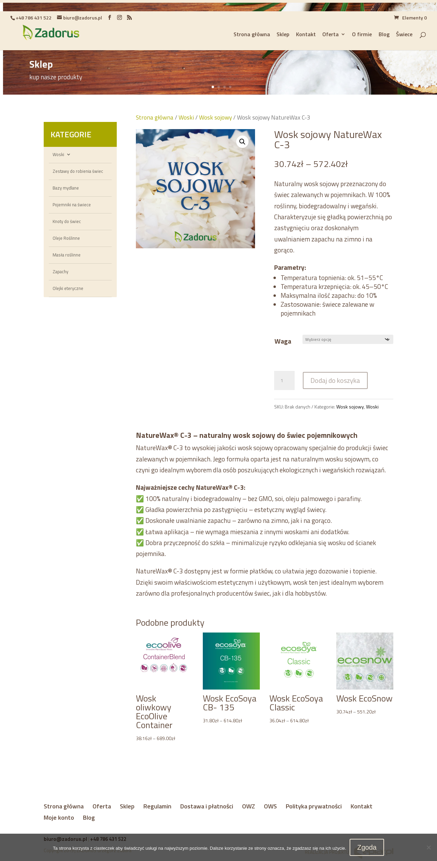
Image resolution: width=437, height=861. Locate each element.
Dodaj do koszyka (335, 380)
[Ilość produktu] (284, 380)
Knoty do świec (67, 221)
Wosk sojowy (215, 117)
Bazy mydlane (66, 187)
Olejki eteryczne (68, 288)
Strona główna (154, 117)
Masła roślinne (67, 254)
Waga (282, 341)
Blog (89, 817)
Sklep (127, 806)
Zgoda (367, 847)
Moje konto (59, 817)
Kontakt (361, 806)
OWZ (248, 806)
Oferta (102, 806)
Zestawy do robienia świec (78, 171)
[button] (242, 142)
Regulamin (157, 806)
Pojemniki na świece (72, 204)
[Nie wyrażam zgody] (428, 847)
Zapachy (60, 271)
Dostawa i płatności (206, 806)
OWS (270, 806)
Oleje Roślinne (66, 238)
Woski (58, 154)
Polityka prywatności (314, 806)
